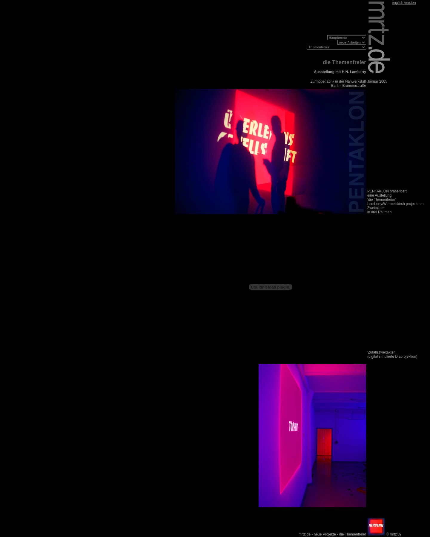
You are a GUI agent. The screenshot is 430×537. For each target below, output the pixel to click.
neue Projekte (325, 534)
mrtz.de (305, 534)
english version (404, 3)
